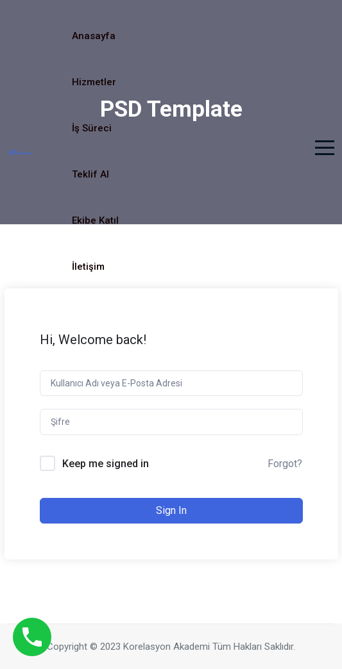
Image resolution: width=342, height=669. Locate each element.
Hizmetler (94, 82)
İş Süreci (92, 128)
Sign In (171, 510)
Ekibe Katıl (95, 220)
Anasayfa (93, 36)
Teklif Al (90, 174)
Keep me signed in (105, 464)
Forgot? (285, 464)
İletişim (88, 266)
